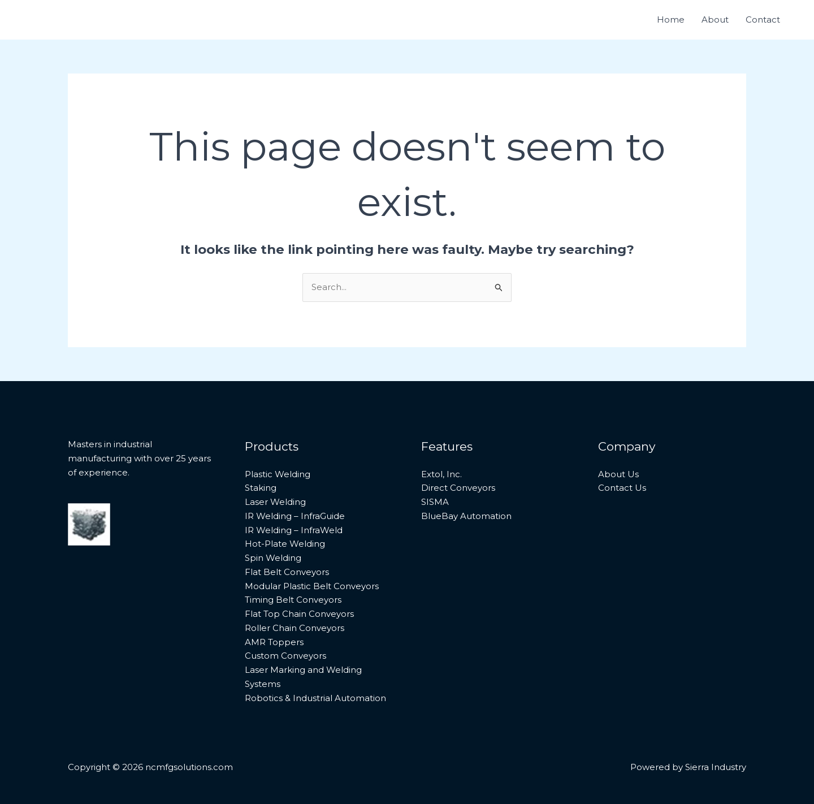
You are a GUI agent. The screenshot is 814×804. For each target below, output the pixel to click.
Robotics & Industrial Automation (315, 698)
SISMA (435, 501)
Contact (763, 19)
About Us (618, 474)
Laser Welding (275, 501)
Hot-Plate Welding (285, 543)
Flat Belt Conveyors (287, 572)
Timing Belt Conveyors (293, 599)
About (715, 19)
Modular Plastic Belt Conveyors (312, 586)
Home (671, 19)
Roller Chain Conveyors (294, 628)
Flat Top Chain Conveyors (299, 613)
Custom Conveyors (285, 655)
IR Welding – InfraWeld (294, 530)
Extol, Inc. (441, 474)
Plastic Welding (277, 474)
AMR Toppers (274, 642)
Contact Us (622, 487)
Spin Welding (273, 557)
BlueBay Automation (466, 516)
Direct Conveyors (458, 487)
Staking (260, 487)
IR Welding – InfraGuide (295, 516)
